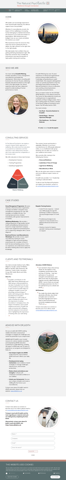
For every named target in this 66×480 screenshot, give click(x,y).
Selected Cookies (12, 476)
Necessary (12, 473)
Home (7, 9)
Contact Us (57, 10)
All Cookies (55, 476)
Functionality (27, 473)
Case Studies (27, 10)
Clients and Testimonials (35, 10)
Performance (43, 473)
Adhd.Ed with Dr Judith (48, 10)
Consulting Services (18, 10)
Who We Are (11, 10)
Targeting (57, 473)
